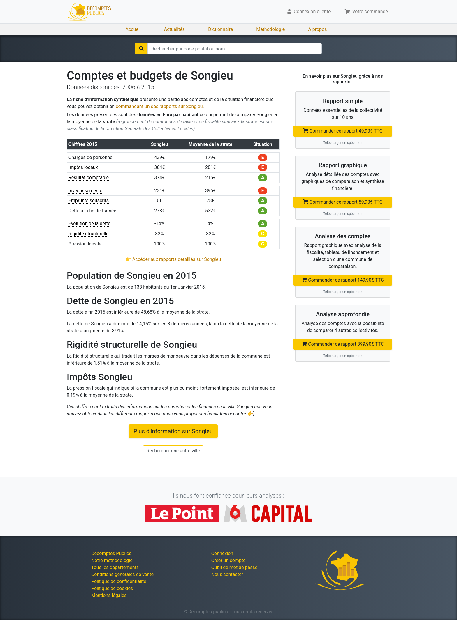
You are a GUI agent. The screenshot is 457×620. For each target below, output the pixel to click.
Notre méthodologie (112, 560)
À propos (317, 29)
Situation (262, 144)
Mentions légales (108, 595)
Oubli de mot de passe (234, 567)
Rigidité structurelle (88, 233)
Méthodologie (270, 29)
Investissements (85, 190)
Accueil (133, 29)
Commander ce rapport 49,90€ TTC (342, 131)
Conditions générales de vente (122, 574)
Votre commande (366, 11)
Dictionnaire (220, 29)
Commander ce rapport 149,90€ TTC (343, 280)
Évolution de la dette (89, 223)
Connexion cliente (309, 11)
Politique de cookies (112, 588)
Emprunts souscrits (88, 200)
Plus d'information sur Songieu (173, 431)
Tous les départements (115, 567)
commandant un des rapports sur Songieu (159, 106)
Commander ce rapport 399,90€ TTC (343, 344)
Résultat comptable (88, 177)
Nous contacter (227, 574)
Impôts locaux (83, 167)
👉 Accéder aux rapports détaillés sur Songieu (173, 259)
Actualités (174, 29)
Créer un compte (228, 560)
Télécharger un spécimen (342, 143)
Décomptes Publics (111, 553)
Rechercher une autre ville (173, 450)
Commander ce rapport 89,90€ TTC (342, 202)
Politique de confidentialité (118, 581)
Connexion (222, 553)
